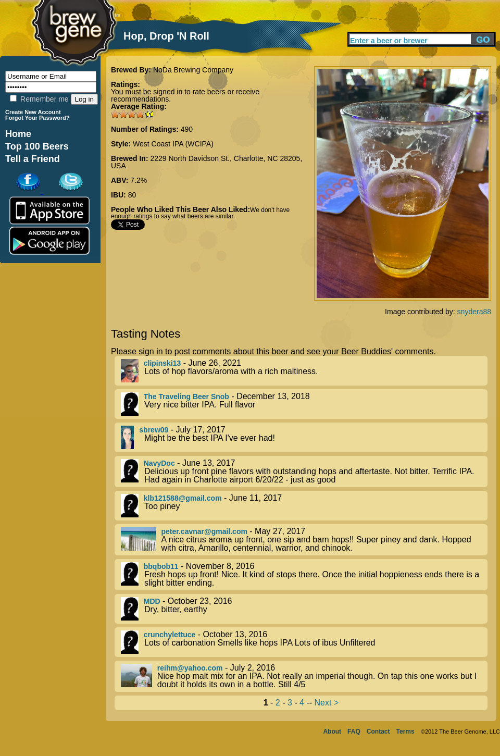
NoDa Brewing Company (193, 70)
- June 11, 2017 (304, 505)
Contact (378, 731)
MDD (152, 601)
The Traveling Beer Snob (186, 396)
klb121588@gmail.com (183, 498)
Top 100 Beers (37, 146)
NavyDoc (159, 463)
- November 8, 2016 (304, 574)
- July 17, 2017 (304, 437)
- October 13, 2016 (304, 642)
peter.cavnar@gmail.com (204, 531)
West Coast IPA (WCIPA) (173, 144)
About (332, 731)
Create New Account (33, 112)
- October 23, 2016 (304, 609)
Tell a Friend (32, 159)
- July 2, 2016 (304, 676)
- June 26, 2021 (304, 370)
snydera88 (474, 311)
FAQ (353, 731)
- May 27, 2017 (304, 539)
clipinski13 (162, 363)
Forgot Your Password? (37, 118)
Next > (327, 702)
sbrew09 (153, 430)
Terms (405, 731)
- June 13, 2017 (304, 471)
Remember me (39, 99)
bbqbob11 (161, 566)
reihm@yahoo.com (190, 668)
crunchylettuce (170, 634)
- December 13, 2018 (304, 404)
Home (18, 134)
